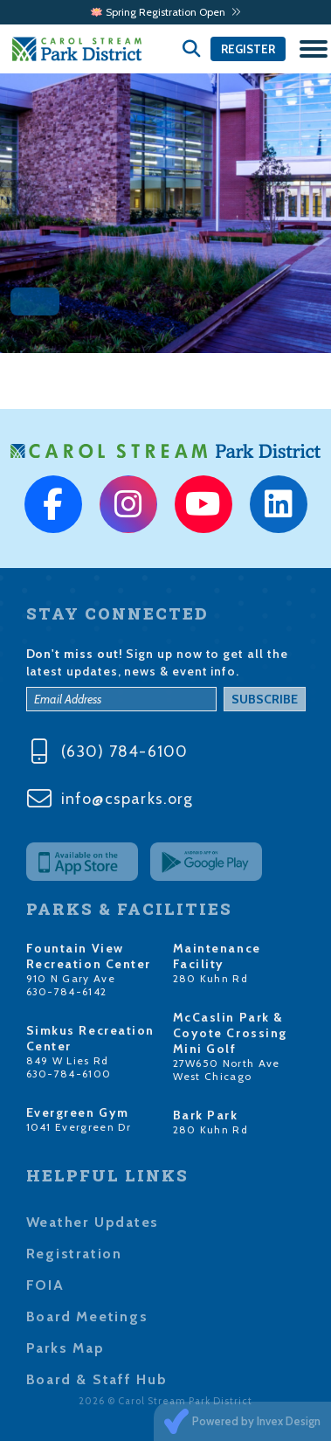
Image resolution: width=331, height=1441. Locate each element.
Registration (74, 1253)
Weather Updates (93, 1222)
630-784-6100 (69, 1073)
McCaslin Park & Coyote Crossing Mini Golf (230, 1033)
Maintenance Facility (217, 956)
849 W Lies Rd (67, 1060)
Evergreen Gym (77, 1112)
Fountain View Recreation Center (89, 956)
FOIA (45, 1285)
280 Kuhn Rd (211, 978)
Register (248, 49)
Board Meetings (87, 1316)
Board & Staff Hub (97, 1379)
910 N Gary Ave (71, 978)
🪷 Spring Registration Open (165, 11)
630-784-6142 (66, 991)
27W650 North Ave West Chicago (226, 1070)
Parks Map (65, 1348)
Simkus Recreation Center (90, 1038)
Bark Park (205, 1115)
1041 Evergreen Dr (79, 1126)
